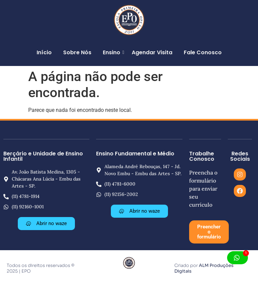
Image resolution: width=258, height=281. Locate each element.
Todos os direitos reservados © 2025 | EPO (40, 268)
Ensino (113, 52)
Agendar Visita (152, 52)
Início (44, 52)
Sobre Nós (77, 52)
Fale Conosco (203, 52)
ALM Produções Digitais (203, 268)
